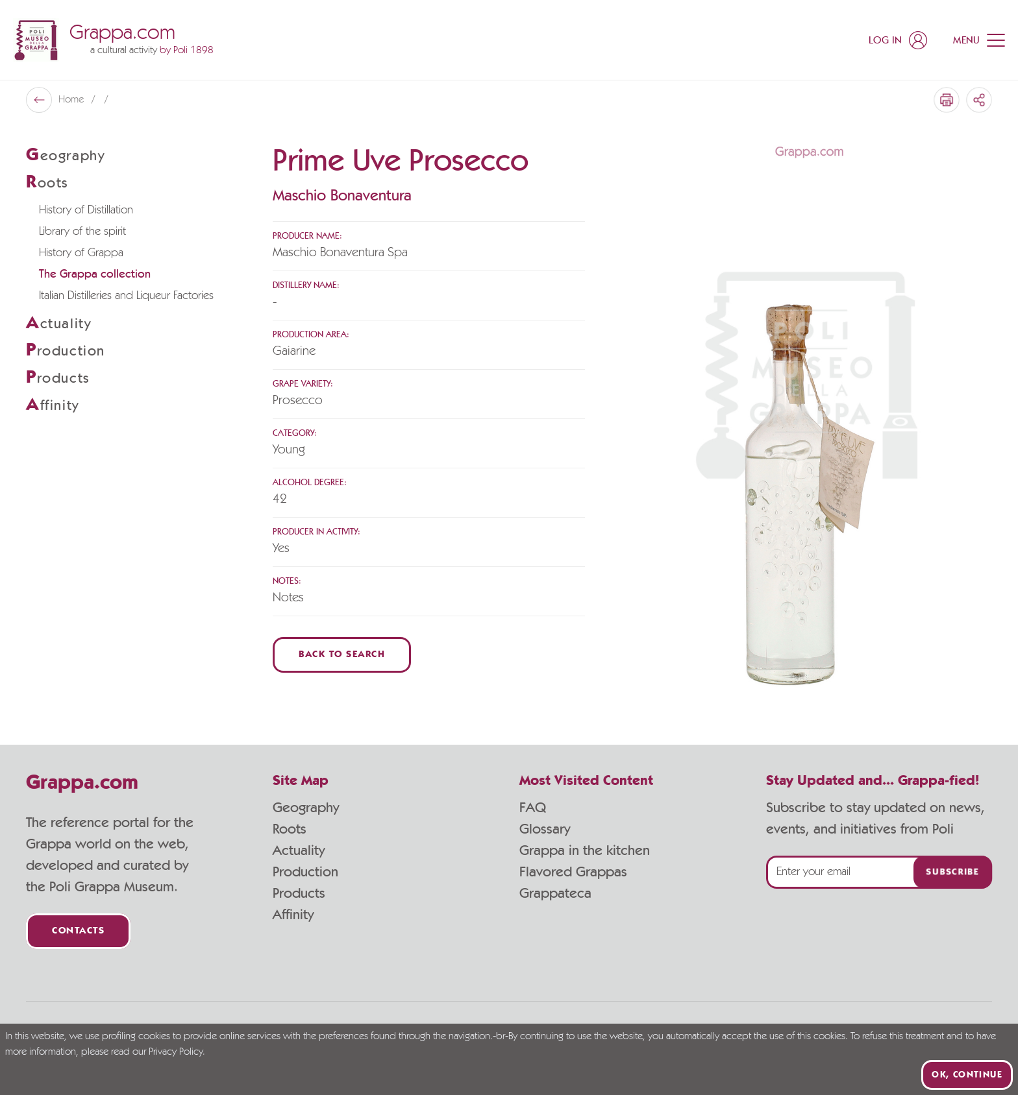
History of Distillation (86, 210)
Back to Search (342, 655)
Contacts (78, 931)
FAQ (532, 807)
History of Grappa (81, 253)
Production (305, 872)
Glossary (544, 829)
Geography (306, 807)
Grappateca (555, 893)
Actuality (299, 850)
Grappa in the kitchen (584, 850)
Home (72, 100)
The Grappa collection (95, 274)
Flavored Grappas (573, 872)
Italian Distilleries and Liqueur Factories (126, 296)
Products (299, 893)
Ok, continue (967, 1074)
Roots (289, 829)
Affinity (293, 915)
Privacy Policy (176, 1052)
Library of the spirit (82, 231)
